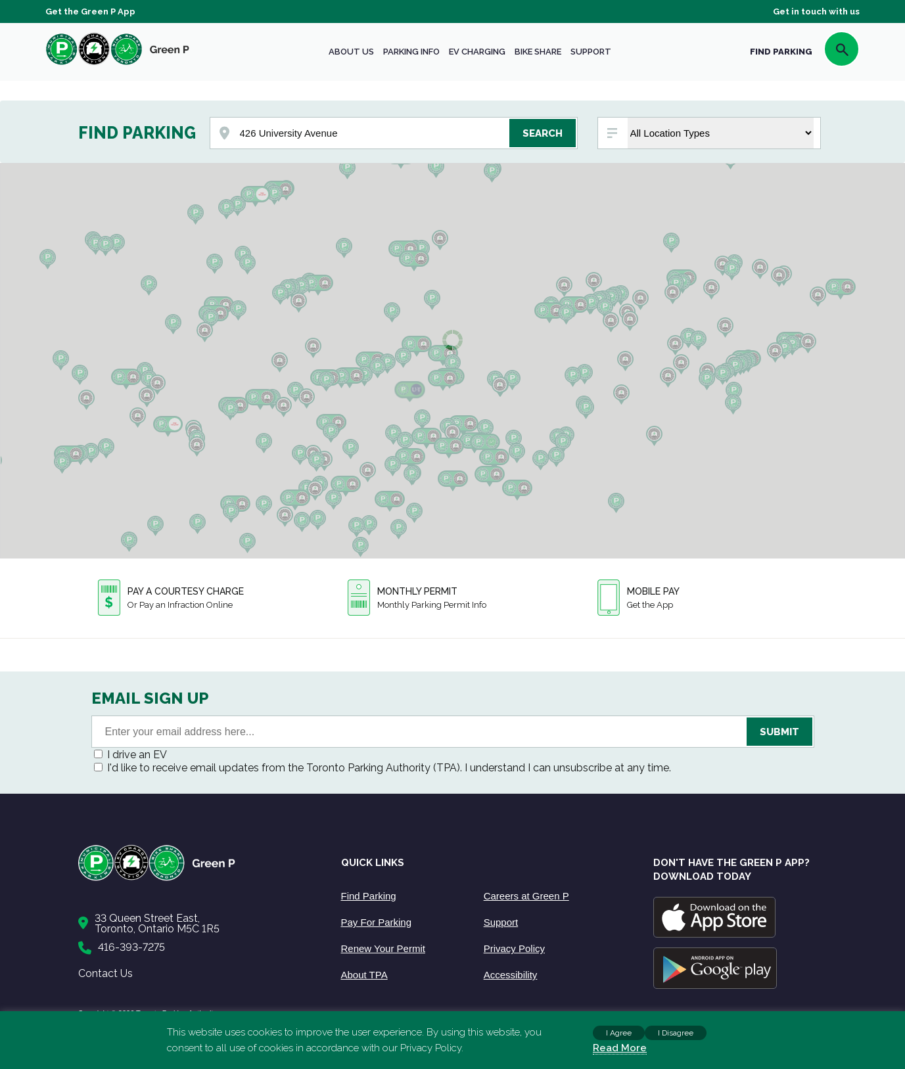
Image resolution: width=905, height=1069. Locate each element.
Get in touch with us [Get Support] (816, 11)
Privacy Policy (514, 948)
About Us (351, 52)
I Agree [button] (619, 1032)
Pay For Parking (376, 922)
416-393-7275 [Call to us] (131, 947)
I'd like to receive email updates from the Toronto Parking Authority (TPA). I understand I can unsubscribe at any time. (389, 768)
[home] (117, 64)
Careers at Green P (526, 895)
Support (590, 52)
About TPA (364, 974)
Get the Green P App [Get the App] (90, 11)
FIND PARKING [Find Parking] (781, 52)
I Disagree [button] (675, 1032)
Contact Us (105, 973)
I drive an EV (137, 754)
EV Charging (477, 52)
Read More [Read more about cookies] (620, 1048)
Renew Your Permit (383, 948)
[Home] (196, 878)
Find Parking (368, 895)
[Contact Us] (196, 923)
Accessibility (511, 974)
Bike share (538, 52)
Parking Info (411, 52)
